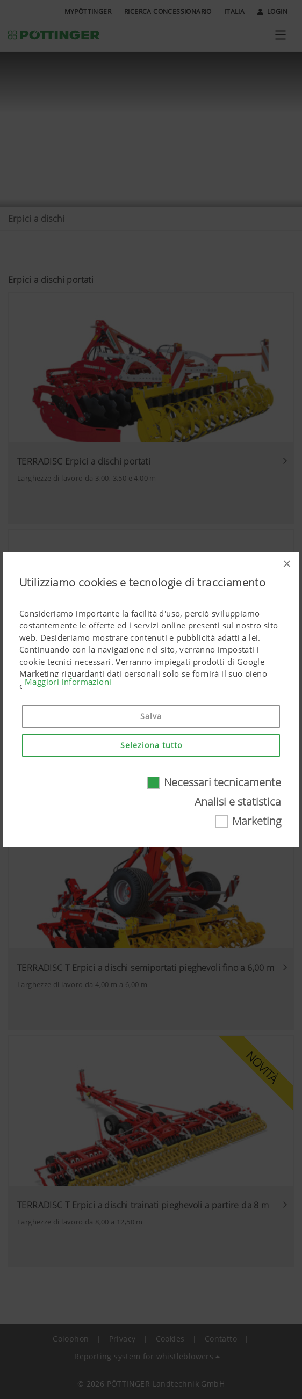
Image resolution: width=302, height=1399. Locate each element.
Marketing (256, 821)
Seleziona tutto (151, 745)
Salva (151, 716)
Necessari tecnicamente (222, 782)
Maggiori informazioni (68, 681)
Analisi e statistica (238, 801)
